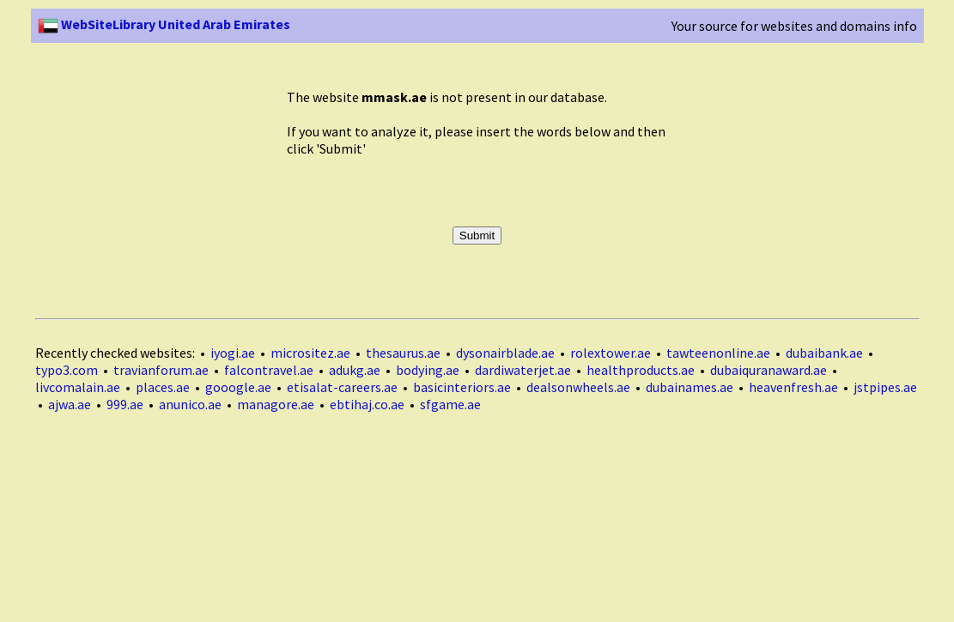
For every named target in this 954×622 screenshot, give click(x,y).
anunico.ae (190, 404)
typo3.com (66, 369)
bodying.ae (427, 369)
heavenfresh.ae (793, 387)
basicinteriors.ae (462, 387)
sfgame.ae (450, 404)
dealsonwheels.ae (578, 387)
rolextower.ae (610, 352)
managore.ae (275, 404)
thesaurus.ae (403, 352)
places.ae (163, 387)
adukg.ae (354, 369)
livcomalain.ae (77, 387)
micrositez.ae (310, 352)
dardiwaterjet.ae (523, 369)
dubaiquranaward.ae (768, 369)
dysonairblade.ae (505, 352)
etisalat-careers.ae (342, 387)
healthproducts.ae (640, 369)
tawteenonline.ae (718, 352)
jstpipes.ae (885, 387)
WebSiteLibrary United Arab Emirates (164, 24)
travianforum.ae (161, 369)
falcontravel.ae (268, 369)
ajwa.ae (69, 404)
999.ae (124, 404)
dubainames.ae (689, 387)
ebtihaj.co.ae (367, 404)
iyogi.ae (232, 352)
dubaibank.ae (824, 352)
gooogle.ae (238, 387)
